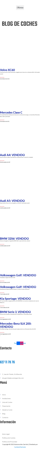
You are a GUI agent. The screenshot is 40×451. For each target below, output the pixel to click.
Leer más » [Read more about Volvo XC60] (2, 77)
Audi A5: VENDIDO (12, 200)
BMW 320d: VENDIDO (14, 238)
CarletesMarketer (20, 447)
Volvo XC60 (7, 70)
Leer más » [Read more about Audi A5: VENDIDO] (2, 206)
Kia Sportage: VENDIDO (15, 298)
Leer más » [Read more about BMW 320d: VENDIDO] (2, 244)
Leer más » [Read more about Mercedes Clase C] (2, 119)
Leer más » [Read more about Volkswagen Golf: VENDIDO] (2, 280)
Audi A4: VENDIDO (12, 155)
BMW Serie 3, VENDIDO (15, 312)
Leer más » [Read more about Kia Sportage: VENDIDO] (2, 305)
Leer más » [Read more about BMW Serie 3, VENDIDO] (2, 317)
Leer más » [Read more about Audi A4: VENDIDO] (2, 160)
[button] (20, 7)
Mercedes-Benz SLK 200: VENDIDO (15, 325)
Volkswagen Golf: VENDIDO (18, 275)
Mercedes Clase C (11, 112)
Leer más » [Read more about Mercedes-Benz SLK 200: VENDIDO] (2, 332)
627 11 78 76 (7, 362)
